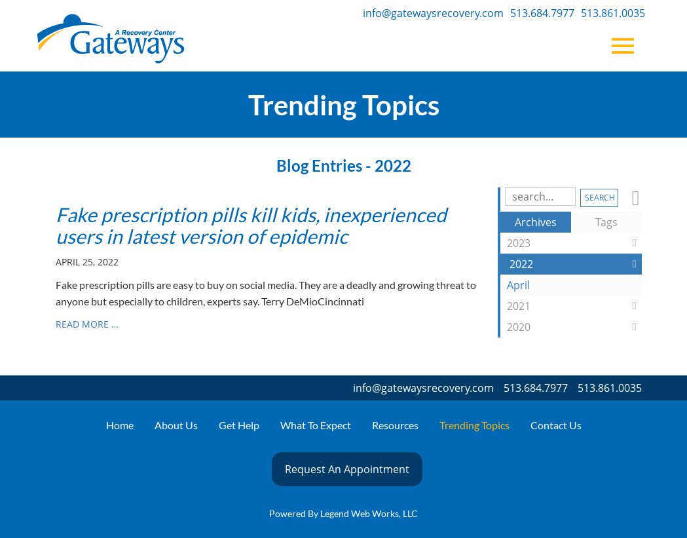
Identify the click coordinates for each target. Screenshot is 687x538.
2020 (574, 327)
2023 (574, 243)
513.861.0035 (613, 13)
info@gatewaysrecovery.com (433, 13)
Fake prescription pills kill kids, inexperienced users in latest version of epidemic (251, 225)
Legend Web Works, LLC (369, 513)
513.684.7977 (542, 13)
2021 (574, 306)
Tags (606, 222)
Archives (536, 222)
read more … (87, 324)
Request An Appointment (347, 469)
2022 (576, 264)
